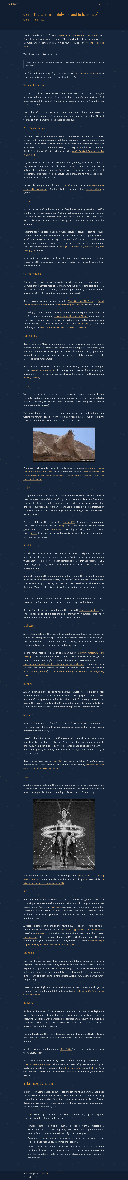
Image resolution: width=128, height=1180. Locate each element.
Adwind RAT (69, 522)
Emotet (66, 185)
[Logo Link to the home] (10, 4)
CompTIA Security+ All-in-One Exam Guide (76, 35)
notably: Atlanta (31, 378)
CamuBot (56, 529)
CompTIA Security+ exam (86, 73)
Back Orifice (66, 1049)
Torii (85, 879)
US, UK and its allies (73, 1068)
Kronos (34, 533)
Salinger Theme (40, 1177)
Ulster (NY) (64, 247)
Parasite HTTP (43, 933)
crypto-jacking (84, 323)
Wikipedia (56, 907)
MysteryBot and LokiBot (35, 671)
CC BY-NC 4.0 (43, 1174)
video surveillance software (37, 1064)
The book (28, 1114)
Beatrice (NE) (91, 247)
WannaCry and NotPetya (80, 301)
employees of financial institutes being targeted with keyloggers (54, 664)
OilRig (61, 526)
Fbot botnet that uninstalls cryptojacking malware (63, 327)
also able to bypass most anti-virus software (82, 929)
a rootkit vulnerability (89, 610)
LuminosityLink (31, 937)
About (101, 4)
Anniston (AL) (77, 247)
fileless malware (94, 189)
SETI (80, 792)
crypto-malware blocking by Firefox (71, 316)
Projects (110, 4)
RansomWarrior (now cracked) (69, 305)
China (93, 1068)
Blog (118, 4)
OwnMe (57, 761)
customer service (85, 875)
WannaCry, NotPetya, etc (43, 370)
